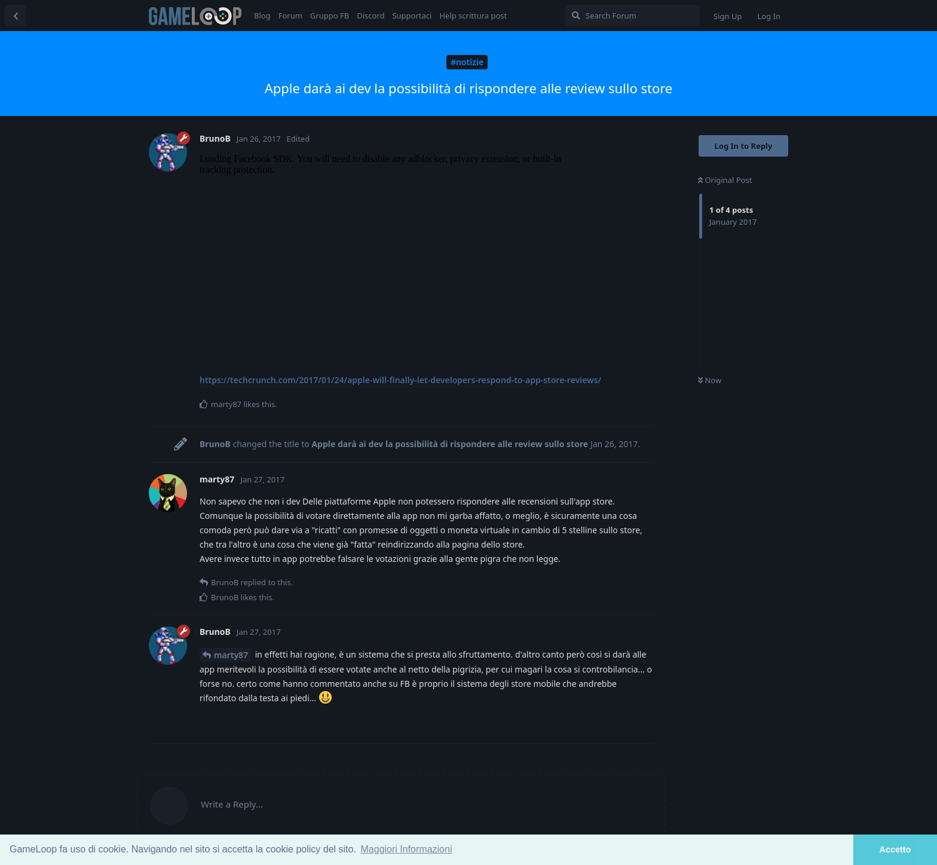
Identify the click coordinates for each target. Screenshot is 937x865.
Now (709, 380)
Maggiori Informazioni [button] (406, 849)
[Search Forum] (632, 15)
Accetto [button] (895, 849)
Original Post (725, 180)
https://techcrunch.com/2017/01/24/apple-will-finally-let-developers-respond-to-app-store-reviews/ (400, 380)
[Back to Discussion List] (15, 15)
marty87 (231, 655)
